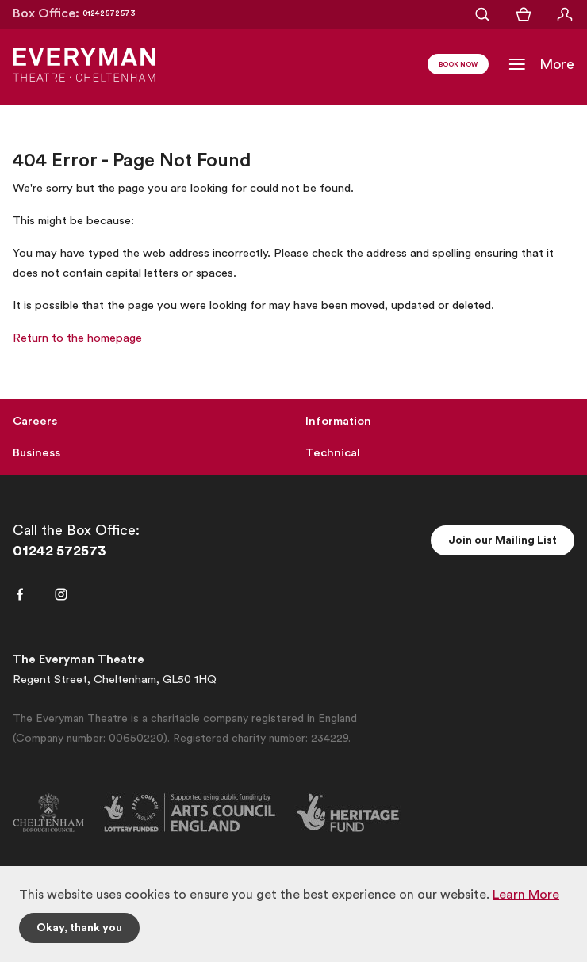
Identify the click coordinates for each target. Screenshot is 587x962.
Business (36, 453)
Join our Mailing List (502, 540)
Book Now (458, 65)
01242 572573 (59, 551)
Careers (35, 421)
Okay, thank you (79, 927)
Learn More (526, 894)
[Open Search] (482, 14)
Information (338, 421)
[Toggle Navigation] (541, 64)
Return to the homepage (77, 338)
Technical (332, 453)
